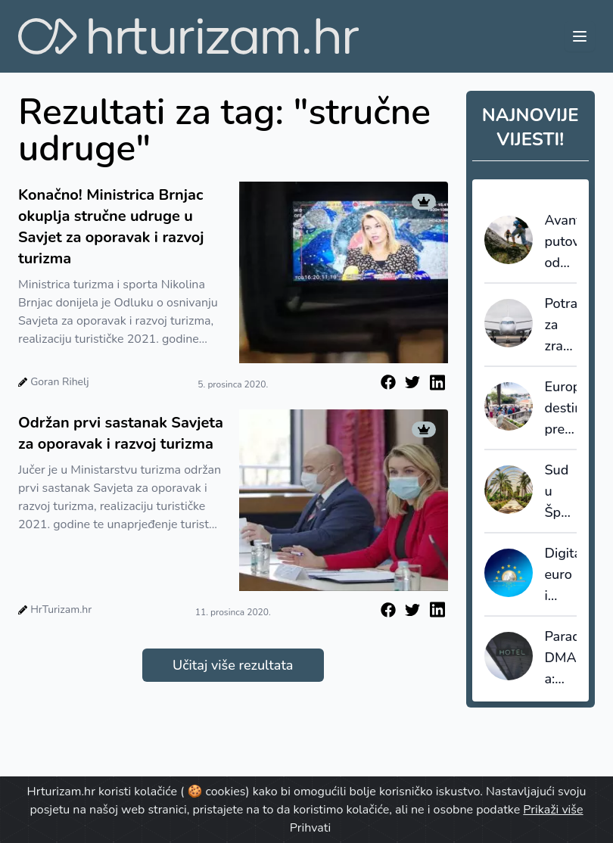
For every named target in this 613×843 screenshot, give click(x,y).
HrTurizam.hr (61, 609)
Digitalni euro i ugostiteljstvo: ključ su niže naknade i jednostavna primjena (561, 575)
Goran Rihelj (59, 382)
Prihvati (310, 828)
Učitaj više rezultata (233, 665)
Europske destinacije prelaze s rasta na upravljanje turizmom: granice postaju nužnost (561, 409)
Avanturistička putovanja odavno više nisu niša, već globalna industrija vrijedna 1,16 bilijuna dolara (561, 242)
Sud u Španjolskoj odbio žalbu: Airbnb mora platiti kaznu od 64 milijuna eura (561, 492)
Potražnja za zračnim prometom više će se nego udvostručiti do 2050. (561, 325)
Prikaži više (553, 809)
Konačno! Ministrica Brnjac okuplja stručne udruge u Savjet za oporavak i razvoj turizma (111, 227)
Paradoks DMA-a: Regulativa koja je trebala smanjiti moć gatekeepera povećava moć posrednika (561, 658)
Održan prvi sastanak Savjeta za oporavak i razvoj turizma (120, 433)
